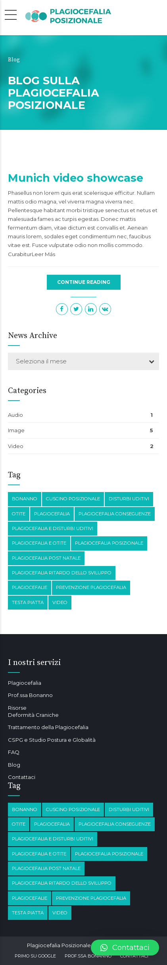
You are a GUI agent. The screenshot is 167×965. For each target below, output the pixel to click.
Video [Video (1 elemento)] (59, 602)
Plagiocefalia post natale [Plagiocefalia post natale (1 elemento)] (46, 558)
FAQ (13, 752)
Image (16, 430)
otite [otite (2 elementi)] (18, 514)
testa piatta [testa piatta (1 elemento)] (28, 602)
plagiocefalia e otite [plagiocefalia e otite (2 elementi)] (39, 543)
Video (15, 446)
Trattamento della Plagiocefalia (48, 727)
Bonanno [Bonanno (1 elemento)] (24, 498)
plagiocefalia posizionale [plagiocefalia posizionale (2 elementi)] (109, 543)
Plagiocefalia (24, 683)
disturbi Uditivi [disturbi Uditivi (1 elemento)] (129, 498)
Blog (14, 765)
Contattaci (21, 777)
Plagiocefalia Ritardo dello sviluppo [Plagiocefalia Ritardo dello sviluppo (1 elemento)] (61, 573)
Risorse (17, 708)
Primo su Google (35, 956)
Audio (15, 415)
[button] (125, 948)
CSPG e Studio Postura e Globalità (52, 740)
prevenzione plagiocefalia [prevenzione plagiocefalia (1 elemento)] (91, 587)
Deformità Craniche (33, 715)
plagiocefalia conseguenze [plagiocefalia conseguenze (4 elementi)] (115, 514)
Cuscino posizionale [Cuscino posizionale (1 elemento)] (73, 498)
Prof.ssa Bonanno (30, 695)
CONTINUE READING (83, 282)
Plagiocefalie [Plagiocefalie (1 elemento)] (29, 587)
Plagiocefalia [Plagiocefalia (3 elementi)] (52, 514)
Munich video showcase (75, 177)
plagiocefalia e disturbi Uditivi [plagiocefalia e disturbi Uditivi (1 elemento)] (52, 528)
